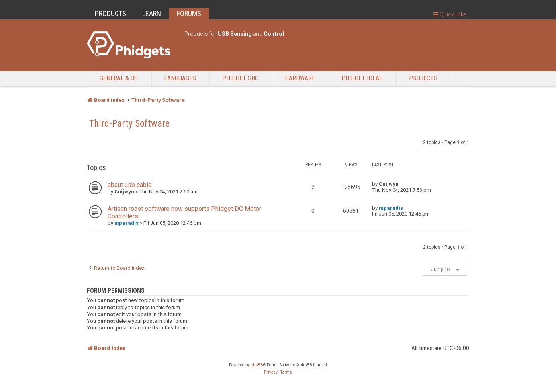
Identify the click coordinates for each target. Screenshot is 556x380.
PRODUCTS (110, 13)
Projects (423, 78)
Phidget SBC (240, 78)
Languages (180, 78)
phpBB (257, 365)
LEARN (151, 13)
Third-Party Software (129, 123)
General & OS (119, 78)
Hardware (300, 78)
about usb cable (130, 185)
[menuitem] (271, 372)
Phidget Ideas (362, 78)
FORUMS (189, 13)
